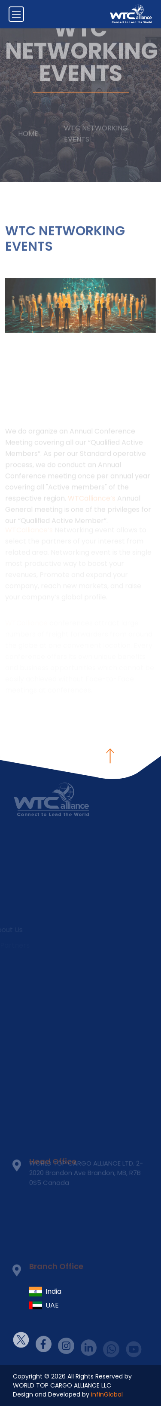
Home (28, 129)
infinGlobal (107, 1394)
